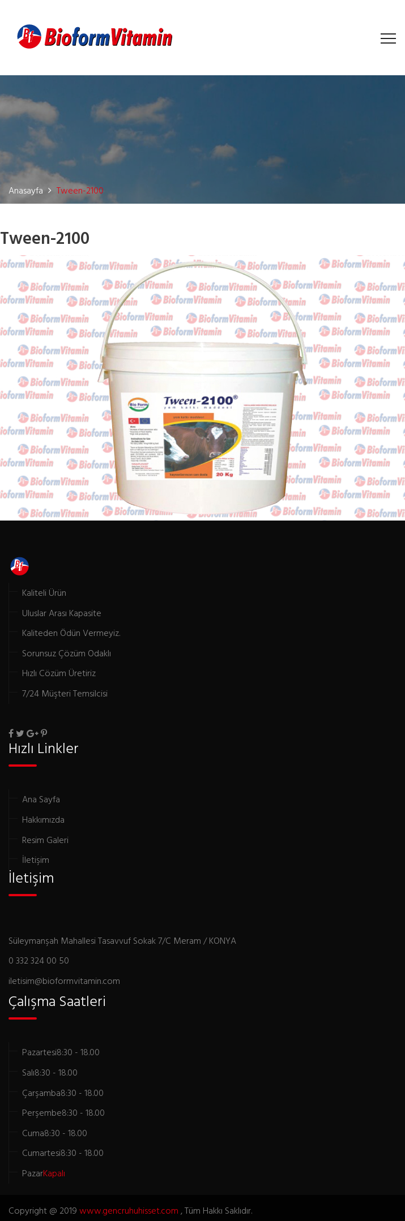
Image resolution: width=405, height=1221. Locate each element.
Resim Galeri (45, 839)
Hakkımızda (43, 819)
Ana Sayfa (41, 799)
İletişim (35, 859)
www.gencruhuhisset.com (130, 1210)
